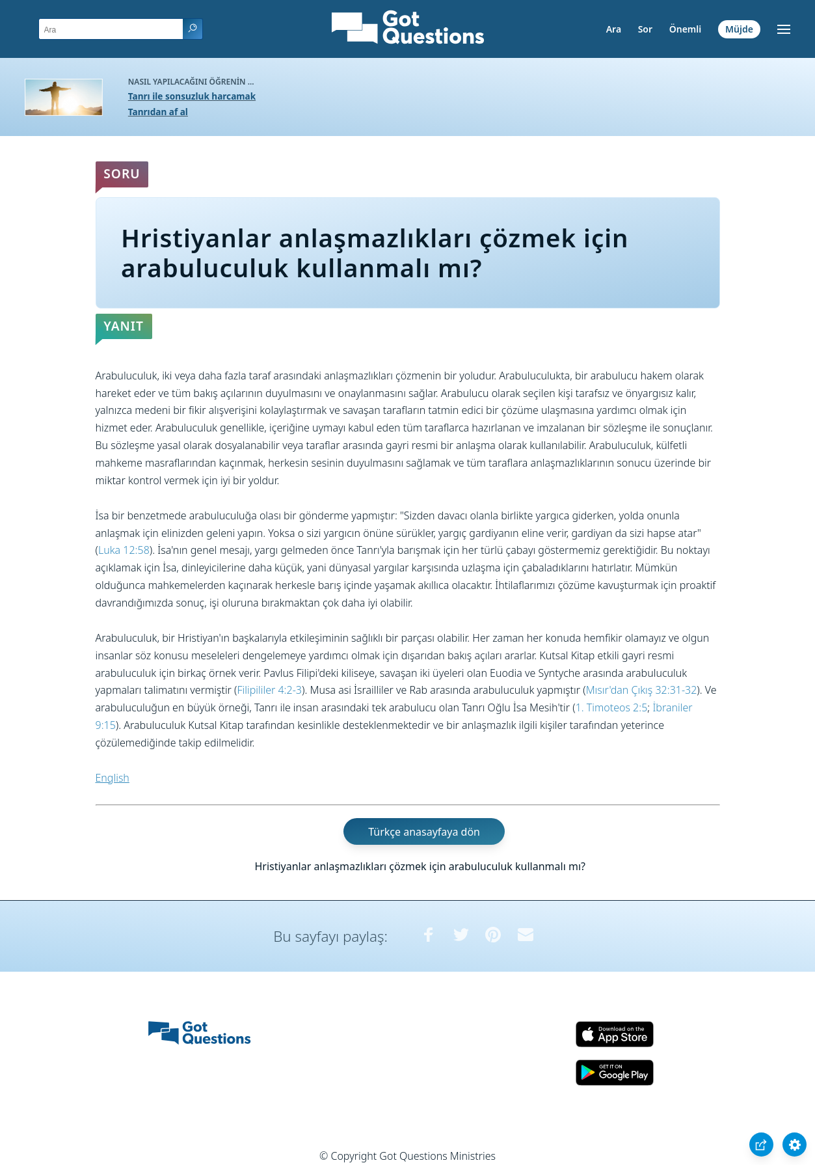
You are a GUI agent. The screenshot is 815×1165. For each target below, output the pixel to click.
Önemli (685, 29)
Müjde (739, 29)
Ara (613, 29)
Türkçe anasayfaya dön (424, 831)
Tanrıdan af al (158, 111)
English (112, 778)
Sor (645, 29)
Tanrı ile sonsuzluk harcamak (192, 96)
